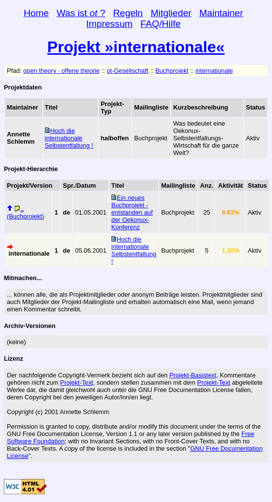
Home (36, 13)
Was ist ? (81, 13)
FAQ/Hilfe (160, 24)
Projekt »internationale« (136, 47)
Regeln (128, 13)
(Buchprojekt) (25, 212)
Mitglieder (171, 13)
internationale (214, 70)
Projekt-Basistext (192, 375)
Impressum (109, 24)
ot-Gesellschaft (127, 70)
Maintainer (221, 13)
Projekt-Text (76, 382)
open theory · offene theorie (61, 70)
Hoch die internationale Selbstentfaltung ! (69, 138)
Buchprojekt (172, 70)
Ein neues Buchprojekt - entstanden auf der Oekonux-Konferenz (132, 212)
